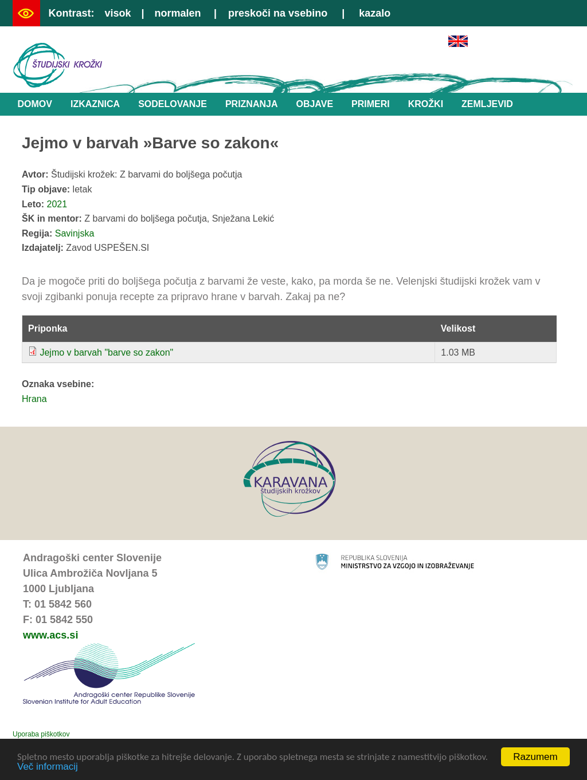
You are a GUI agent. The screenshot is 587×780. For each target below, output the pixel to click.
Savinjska (74, 233)
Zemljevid (487, 104)
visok (117, 13)
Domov (35, 104)
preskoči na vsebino (277, 13)
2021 (57, 204)
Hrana (34, 399)
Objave (314, 104)
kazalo (374, 13)
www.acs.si (50, 635)
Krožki (425, 104)
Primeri (370, 104)
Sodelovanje (172, 104)
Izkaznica (95, 104)
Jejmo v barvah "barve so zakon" (106, 352)
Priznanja (251, 104)
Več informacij (47, 767)
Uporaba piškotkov (41, 734)
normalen (178, 13)
